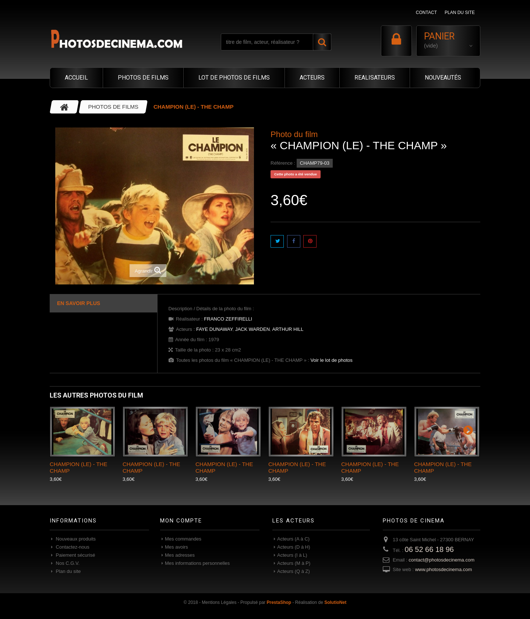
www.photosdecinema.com (443, 569)
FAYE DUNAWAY (214, 329)
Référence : (283, 163)
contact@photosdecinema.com (441, 560)
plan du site (460, 12)
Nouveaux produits (75, 539)
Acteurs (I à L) (292, 555)
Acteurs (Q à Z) (293, 571)
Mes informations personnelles (197, 563)
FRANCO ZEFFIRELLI (228, 319)
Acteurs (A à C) (293, 539)
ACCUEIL (76, 77)
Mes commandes (183, 539)
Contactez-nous (71, 547)
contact (426, 12)
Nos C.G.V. (67, 563)
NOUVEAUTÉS (443, 77)
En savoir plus (78, 303)
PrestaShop (278, 602)
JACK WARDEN (252, 329)
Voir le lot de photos (332, 360)
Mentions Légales (219, 602)
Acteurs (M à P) (293, 563)
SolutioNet (335, 602)
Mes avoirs (176, 547)
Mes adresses (180, 555)
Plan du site (67, 571)
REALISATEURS (374, 77)
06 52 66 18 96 (429, 549)
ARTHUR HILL (288, 329)
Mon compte (181, 520)
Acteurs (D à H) (293, 547)
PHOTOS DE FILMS (143, 77)
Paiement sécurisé (74, 555)
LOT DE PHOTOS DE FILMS (234, 77)
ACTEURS (312, 77)
